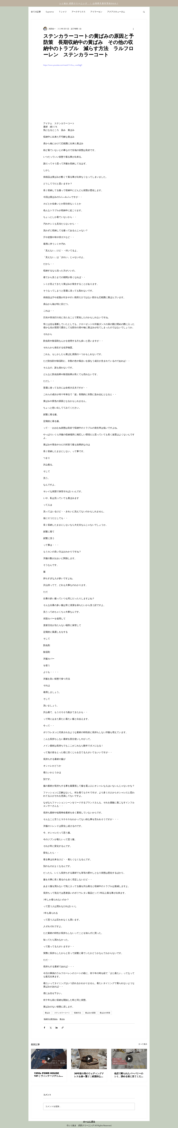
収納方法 (77, 1013)
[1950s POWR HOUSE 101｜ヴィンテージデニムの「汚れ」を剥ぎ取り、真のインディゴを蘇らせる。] (49, 1059)
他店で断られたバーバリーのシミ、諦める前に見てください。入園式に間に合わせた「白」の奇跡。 (128, 1075)
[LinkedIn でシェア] (56, 1027)
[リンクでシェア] (62, 1027)
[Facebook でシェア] (44, 1027)
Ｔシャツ (63, 12)
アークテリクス (78, 12)
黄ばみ (47, 1013)
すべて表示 (142, 1044)
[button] (144, 12)
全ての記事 (36, 12)
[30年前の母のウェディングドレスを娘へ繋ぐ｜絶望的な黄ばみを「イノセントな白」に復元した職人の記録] (89, 1059)
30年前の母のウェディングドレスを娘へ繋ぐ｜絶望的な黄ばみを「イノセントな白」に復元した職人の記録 (89, 1075)
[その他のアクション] (133, 28)
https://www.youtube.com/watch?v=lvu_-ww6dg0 (62, 65)
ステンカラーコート (62, 1013)
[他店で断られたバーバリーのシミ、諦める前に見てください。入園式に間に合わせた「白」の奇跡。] (129, 1059)
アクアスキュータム (116, 12)
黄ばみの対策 (105, 1013)
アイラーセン (96, 12)
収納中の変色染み (51, 1019)
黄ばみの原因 (90, 1013)
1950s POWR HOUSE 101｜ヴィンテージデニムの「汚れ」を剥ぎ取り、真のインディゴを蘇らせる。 (48, 1074)
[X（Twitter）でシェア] (50, 1027)
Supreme (50, 12)
